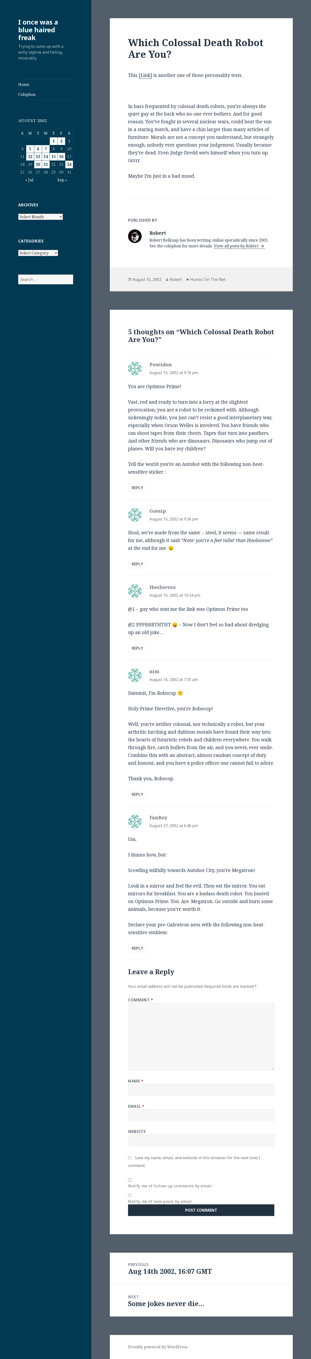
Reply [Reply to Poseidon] (137, 487)
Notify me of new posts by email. (160, 1201)
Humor (196, 279)
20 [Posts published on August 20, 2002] (38, 164)
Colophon (27, 94)
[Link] (145, 75)
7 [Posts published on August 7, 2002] (46, 148)
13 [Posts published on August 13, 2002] (38, 156)
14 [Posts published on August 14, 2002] (45, 156)
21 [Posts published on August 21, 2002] (45, 164)
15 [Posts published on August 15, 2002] (53, 156)
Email (136, 1106)
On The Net (214, 279)
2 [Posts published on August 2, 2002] (61, 141)
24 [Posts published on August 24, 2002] (69, 164)
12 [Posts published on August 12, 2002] (30, 156)
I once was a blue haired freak (38, 29)
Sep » (62, 180)
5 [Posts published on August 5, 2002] (30, 148)
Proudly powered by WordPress (158, 1347)
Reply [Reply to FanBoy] (137, 948)
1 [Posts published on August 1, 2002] (53, 141)
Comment (140, 1000)
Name (136, 1081)
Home (23, 84)
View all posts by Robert (236, 246)
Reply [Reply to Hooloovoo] (137, 648)
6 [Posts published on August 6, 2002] (38, 148)
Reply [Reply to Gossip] (137, 564)
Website (137, 1131)
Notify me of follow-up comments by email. (170, 1186)
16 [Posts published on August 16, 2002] (61, 156)
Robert (176, 279)
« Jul (29, 180)
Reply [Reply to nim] (137, 794)
